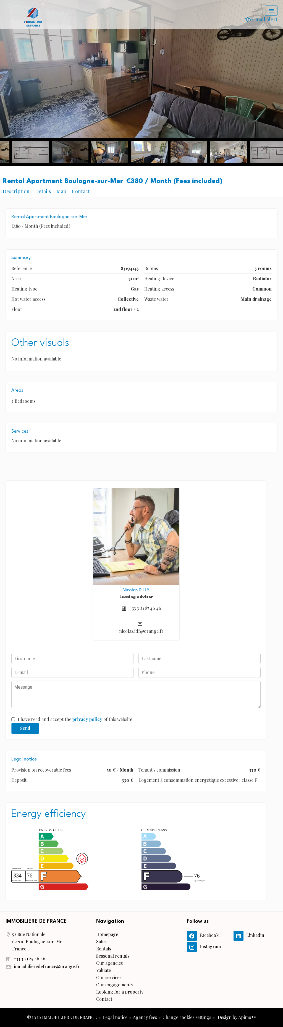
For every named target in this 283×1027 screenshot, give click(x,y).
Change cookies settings (187, 1017)
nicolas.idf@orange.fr (141, 631)
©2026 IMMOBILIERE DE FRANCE (62, 1017)
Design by (236, 1017)
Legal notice (115, 1017)
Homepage (33, 17)
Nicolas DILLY (136, 590)
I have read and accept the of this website (75, 719)
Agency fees (145, 1017)
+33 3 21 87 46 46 (145, 608)
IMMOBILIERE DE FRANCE (36, 921)
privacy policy (87, 719)
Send (25, 728)
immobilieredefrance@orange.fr (47, 966)
